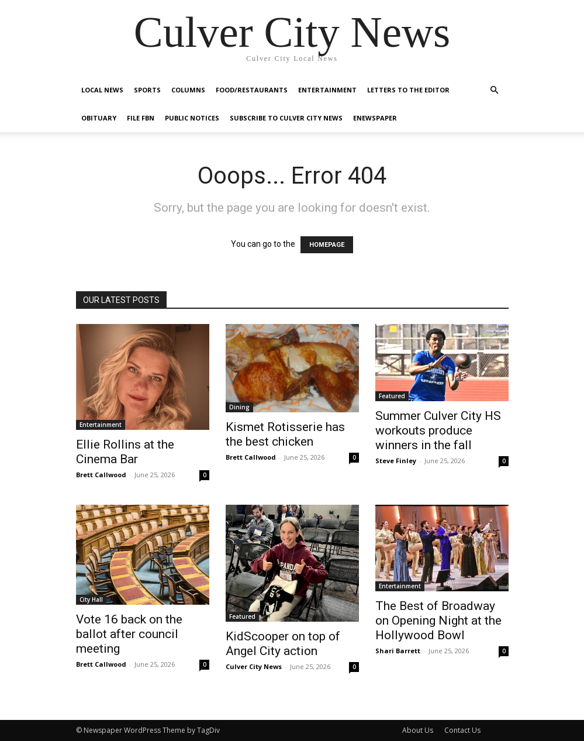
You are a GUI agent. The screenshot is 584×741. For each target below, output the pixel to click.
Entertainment (327, 89)
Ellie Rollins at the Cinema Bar (125, 451)
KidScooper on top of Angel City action (283, 643)
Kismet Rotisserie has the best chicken (285, 434)
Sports (147, 89)
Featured (392, 396)
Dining (239, 407)
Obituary (98, 117)
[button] (495, 90)
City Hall (91, 599)
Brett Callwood (101, 474)
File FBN (140, 117)
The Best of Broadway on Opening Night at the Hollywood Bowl (438, 620)
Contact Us (462, 730)
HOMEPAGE (326, 245)
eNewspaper (375, 117)
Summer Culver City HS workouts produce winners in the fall (438, 430)
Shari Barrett (397, 650)
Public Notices (192, 117)
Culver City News (254, 666)
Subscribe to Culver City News (286, 117)
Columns (188, 89)
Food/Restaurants (252, 89)
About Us (417, 730)
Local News (102, 89)
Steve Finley (395, 460)
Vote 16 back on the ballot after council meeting (129, 634)
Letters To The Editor (408, 89)
